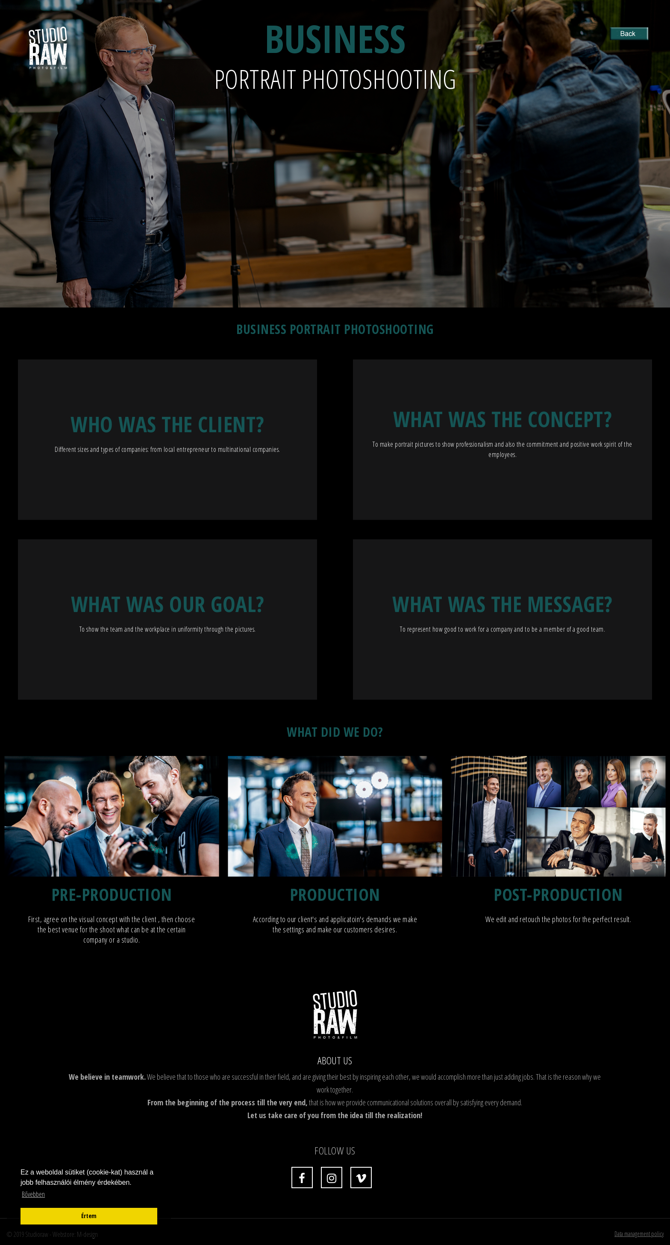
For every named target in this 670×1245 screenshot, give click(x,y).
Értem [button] (89, 1216)
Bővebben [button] (33, 1194)
